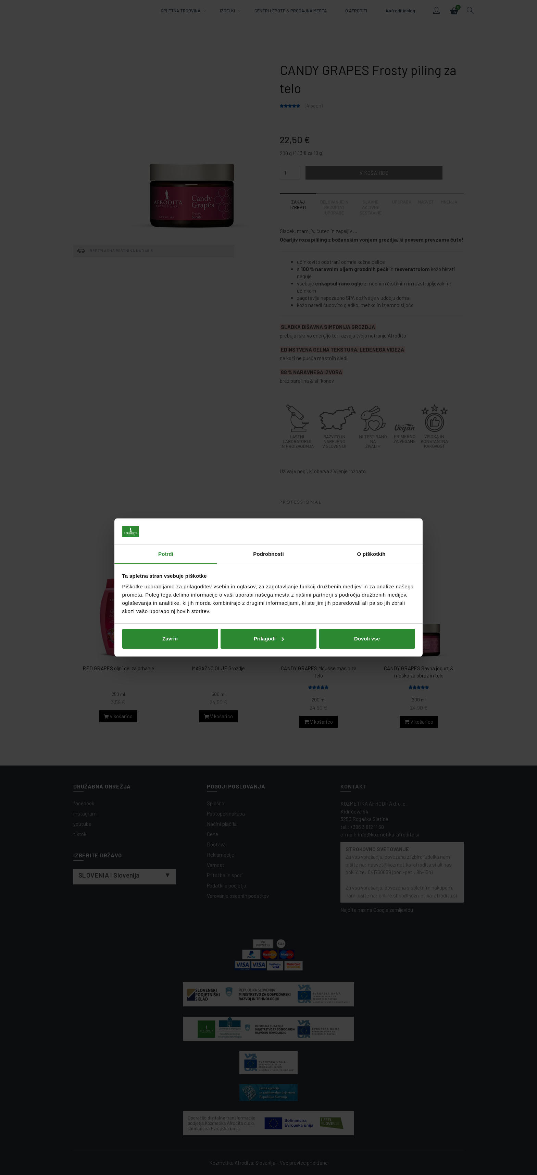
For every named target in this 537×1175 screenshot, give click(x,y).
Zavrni (170, 638)
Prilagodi (269, 638)
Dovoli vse (367, 638)
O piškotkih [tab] (371, 554)
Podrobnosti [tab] (268, 554)
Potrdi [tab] (165, 554)
